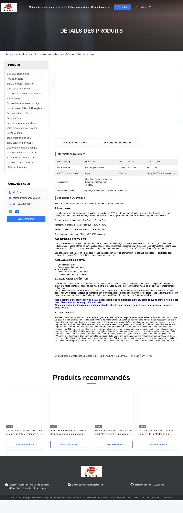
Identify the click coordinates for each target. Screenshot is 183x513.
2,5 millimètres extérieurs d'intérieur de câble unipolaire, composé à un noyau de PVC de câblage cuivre (24, 432)
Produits (62, 7)
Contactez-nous (100, 7)
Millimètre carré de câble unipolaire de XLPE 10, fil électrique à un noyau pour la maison (157, 432)
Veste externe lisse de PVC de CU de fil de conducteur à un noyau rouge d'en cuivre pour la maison (68, 432)
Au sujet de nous (47, 7)
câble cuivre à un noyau (113, 356)
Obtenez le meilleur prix (132, 120)
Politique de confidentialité (35, 497)
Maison (33, 7)
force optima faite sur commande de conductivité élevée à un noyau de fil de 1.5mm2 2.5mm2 (113, 432)
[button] (18, 415)
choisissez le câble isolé (84, 356)
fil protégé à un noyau (140, 356)
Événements (75, 7)
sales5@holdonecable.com (27, 198)
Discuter (122, 7)
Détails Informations (75, 142)
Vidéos (86, 7)
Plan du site (15, 497)
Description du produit (118, 142)
